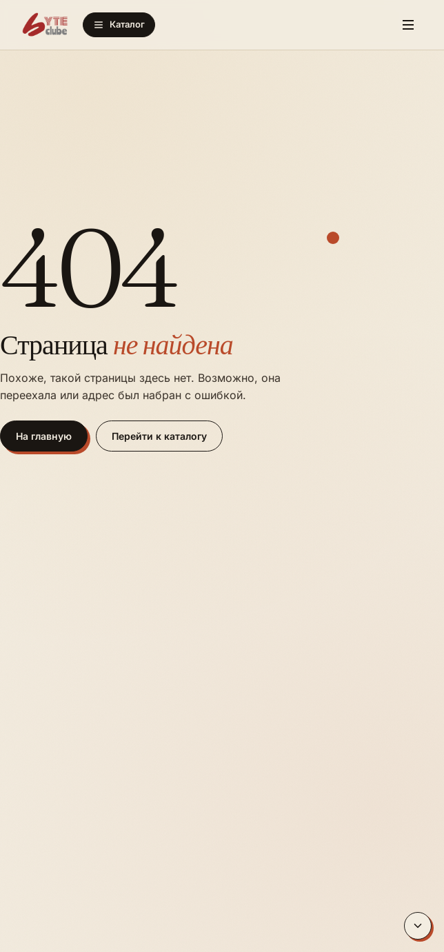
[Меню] (408, 25)
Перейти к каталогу (159, 436)
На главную (44, 436)
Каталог (119, 24)
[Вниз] (418, 926)
